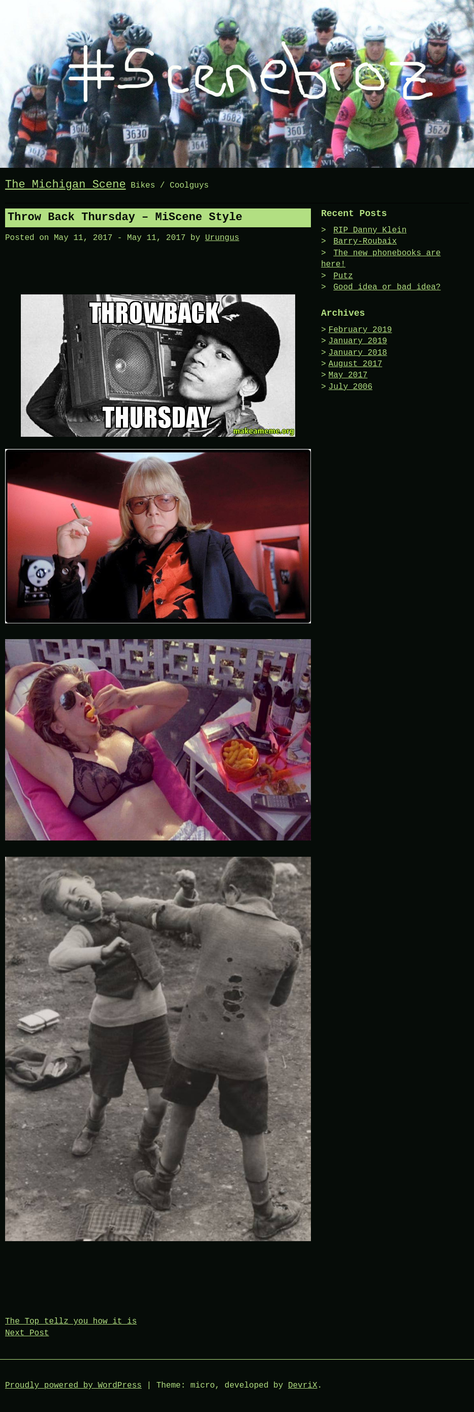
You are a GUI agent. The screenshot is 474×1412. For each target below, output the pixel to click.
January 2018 (358, 352)
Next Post (27, 1333)
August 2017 (356, 364)
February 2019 (360, 330)
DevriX (303, 1385)
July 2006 (350, 387)
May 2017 (348, 375)
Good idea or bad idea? (386, 287)
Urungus (222, 238)
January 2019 (358, 341)
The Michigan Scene (65, 184)
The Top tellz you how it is (71, 1321)
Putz (343, 276)
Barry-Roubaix (365, 241)
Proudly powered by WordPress (73, 1385)
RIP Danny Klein (369, 230)
